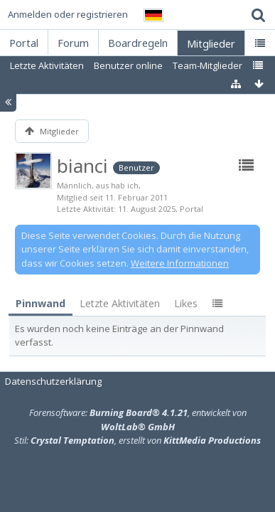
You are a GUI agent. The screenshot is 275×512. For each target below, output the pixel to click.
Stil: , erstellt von (137, 440)
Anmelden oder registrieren (68, 14)
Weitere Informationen (180, 263)
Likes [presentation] (186, 303)
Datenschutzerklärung (53, 381)
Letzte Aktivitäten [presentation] (120, 303)
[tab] (40, 304)
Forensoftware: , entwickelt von (138, 419)
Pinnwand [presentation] (40, 303)
